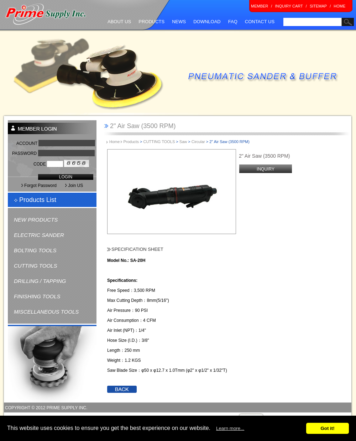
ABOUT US (119, 21)
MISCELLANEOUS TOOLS (46, 312)
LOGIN (65, 176)
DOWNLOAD (207, 21)
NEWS (179, 21)
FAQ (232, 21)
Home (115, 142)
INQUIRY (265, 169)
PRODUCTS (151, 21)
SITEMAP (318, 6)
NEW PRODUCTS (36, 220)
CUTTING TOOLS (35, 266)
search (289, 30)
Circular (198, 142)
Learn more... (230, 428)
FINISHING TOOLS (37, 296)
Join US (79, 185)
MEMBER (259, 6)
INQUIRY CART (289, 6)
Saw (183, 142)
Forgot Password (39, 185)
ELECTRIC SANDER (39, 235)
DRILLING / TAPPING (40, 281)
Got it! (327, 428)
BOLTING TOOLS (35, 250)
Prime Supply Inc (46, 14)
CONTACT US (259, 21)
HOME (339, 6)
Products (130, 142)
